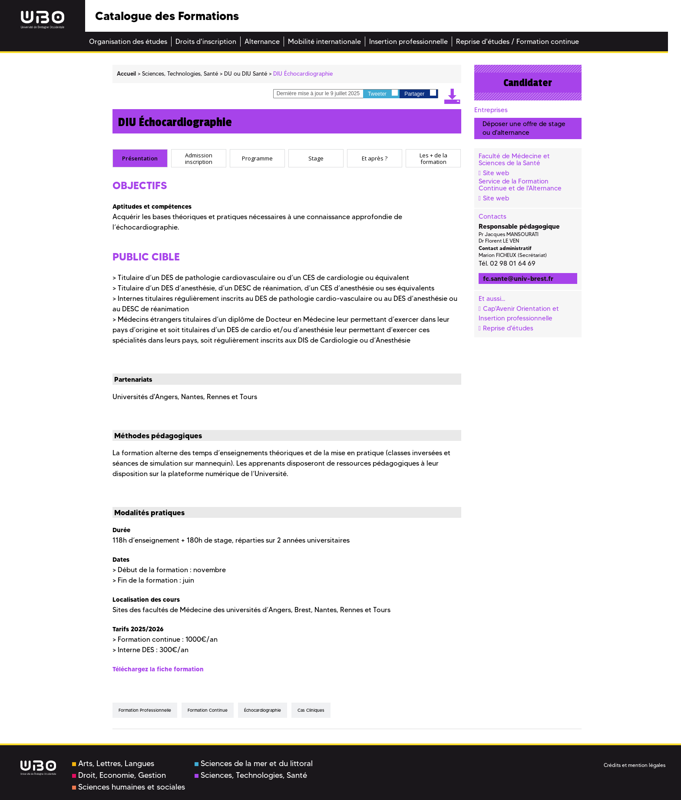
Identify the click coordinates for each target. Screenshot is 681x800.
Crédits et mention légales (634, 765)
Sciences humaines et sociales (128, 787)
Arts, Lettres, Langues (113, 763)
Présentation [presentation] (140, 158)
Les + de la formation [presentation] (433, 158)
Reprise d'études (508, 328)
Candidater (527, 82)
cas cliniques (311, 710)
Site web (496, 173)
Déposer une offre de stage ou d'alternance (524, 128)
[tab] (140, 158)
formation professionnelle (145, 710)
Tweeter (383, 93)
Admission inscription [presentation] (198, 158)
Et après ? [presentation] (374, 158)
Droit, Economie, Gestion (119, 775)
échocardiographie (262, 710)
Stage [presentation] (316, 158)
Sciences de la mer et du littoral (254, 763)
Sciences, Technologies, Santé (251, 775)
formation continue (208, 710)
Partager (420, 93)
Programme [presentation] (257, 158)
